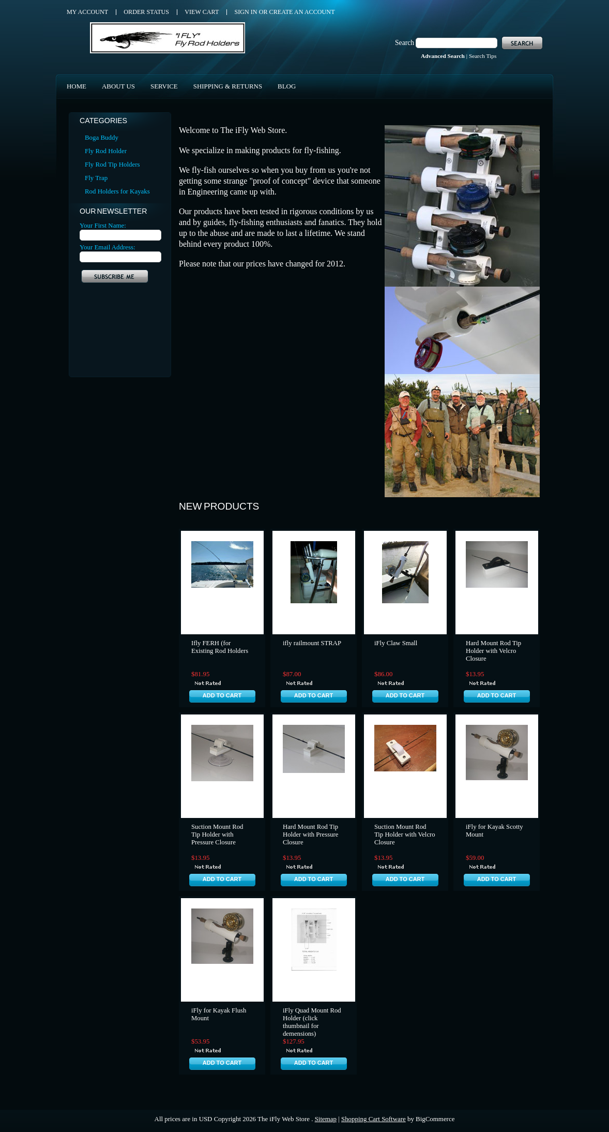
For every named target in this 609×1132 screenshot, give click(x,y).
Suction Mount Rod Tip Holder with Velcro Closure (404, 834)
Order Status (146, 12)
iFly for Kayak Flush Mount (218, 1014)
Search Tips (482, 56)
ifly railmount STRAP (312, 643)
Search (404, 43)
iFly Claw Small (395, 643)
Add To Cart (222, 695)
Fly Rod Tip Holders (112, 164)
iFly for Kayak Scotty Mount (494, 830)
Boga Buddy (101, 137)
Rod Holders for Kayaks (117, 191)
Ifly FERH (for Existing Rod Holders (219, 646)
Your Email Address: (107, 247)
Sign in (245, 12)
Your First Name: (103, 225)
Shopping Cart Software (373, 1119)
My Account (87, 12)
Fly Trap (96, 178)
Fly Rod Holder (106, 151)
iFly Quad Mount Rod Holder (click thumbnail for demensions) (312, 1022)
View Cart (202, 12)
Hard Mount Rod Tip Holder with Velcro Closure (493, 650)
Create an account (302, 12)
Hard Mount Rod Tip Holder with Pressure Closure (310, 834)
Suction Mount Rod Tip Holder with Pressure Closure (217, 834)
